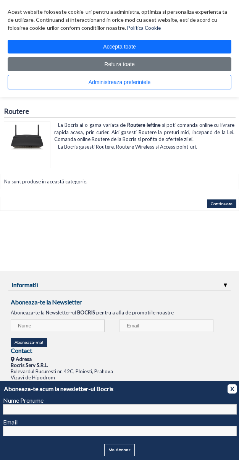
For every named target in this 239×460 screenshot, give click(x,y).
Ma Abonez (119, 449)
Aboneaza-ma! (29, 342)
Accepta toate (119, 47)
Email (10, 422)
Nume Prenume (23, 400)
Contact (21, 350)
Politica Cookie (144, 28)
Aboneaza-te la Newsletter (46, 302)
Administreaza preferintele (120, 82)
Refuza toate (119, 64)
